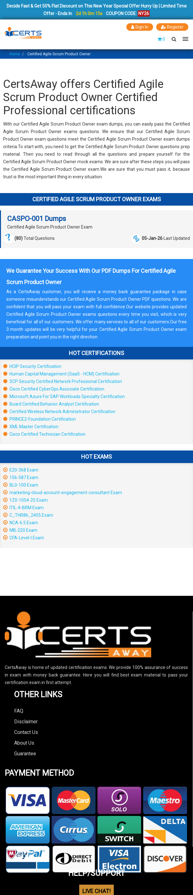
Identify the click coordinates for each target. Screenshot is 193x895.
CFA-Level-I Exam (23, 537)
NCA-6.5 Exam (20, 522)
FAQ (18, 711)
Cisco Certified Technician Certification (44, 434)
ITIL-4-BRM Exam (23, 507)
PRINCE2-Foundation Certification (39, 419)
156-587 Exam (20, 477)
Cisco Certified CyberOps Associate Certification (53, 388)
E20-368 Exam (20, 469)
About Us (24, 743)
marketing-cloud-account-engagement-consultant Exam (62, 492)
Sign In (139, 27)
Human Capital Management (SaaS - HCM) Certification (61, 373)
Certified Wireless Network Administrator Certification (59, 411)
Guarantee (25, 754)
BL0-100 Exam (20, 485)
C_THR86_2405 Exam (28, 515)
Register (172, 27)
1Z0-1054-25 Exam (25, 500)
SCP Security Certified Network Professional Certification (62, 381)
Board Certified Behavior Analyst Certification (51, 404)
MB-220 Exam (20, 530)
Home (14, 54)
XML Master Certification (30, 426)
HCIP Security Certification (32, 366)
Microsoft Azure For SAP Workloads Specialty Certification (64, 396)
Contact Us (26, 732)
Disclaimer (26, 722)
